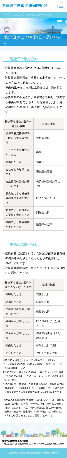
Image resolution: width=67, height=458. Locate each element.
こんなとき (17, 14)
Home (5, 14)
